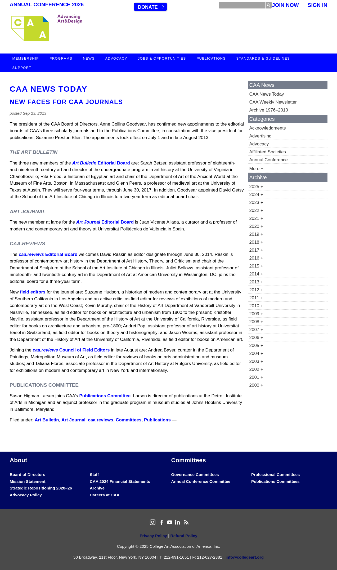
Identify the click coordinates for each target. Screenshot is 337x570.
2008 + (256, 321)
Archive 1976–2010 (268, 110)
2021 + (256, 218)
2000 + (256, 385)
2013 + (256, 281)
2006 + (256, 337)
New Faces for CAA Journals (66, 101)
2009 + (256, 313)
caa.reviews (100, 419)
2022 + (256, 210)
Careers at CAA (104, 495)
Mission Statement (28, 481)
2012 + (256, 289)
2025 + (256, 186)
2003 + (256, 361)
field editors (32, 292)
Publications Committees (275, 481)
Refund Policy (183, 535)
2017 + (256, 250)
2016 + (256, 258)
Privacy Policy (153, 535)
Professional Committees (275, 474)
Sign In (317, 5)
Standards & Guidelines (263, 58)
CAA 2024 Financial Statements (120, 481)
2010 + (256, 305)
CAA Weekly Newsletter (273, 102)
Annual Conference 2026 (47, 4)
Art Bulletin (47, 419)
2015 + (256, 266)
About (18, 460)
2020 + (256, 226)
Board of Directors (27, 474)
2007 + (256, 329)
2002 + (256, 369)
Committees (128, 419)
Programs (61, 58)
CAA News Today (48, 88)
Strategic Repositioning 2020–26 (41, 488)
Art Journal (73, 419)
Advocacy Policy (26, 495)
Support (22, 68)
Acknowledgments (267, 128)
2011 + (256, 297)
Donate (148, 7)
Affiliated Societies (267, 151)
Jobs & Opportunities (162, 58)
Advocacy (116, 58)
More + (256, 168)
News (89, 58)
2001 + (256, 377)
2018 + (256, 242)
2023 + (256, 202)
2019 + (256, 234)
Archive (97, 488)
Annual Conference (268, 159)
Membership (25, 58)
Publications (211, 58)
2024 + (256, 194)
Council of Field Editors (71, 350)
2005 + (256, 345)
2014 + (256, 274)
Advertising (260, 136)
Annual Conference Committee (201, 481)
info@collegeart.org (245, 557)
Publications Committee (105, 395)
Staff (94, 474)
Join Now (285, 5)
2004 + (256, 353)
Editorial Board (101, 163)
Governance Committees (195, 474)
